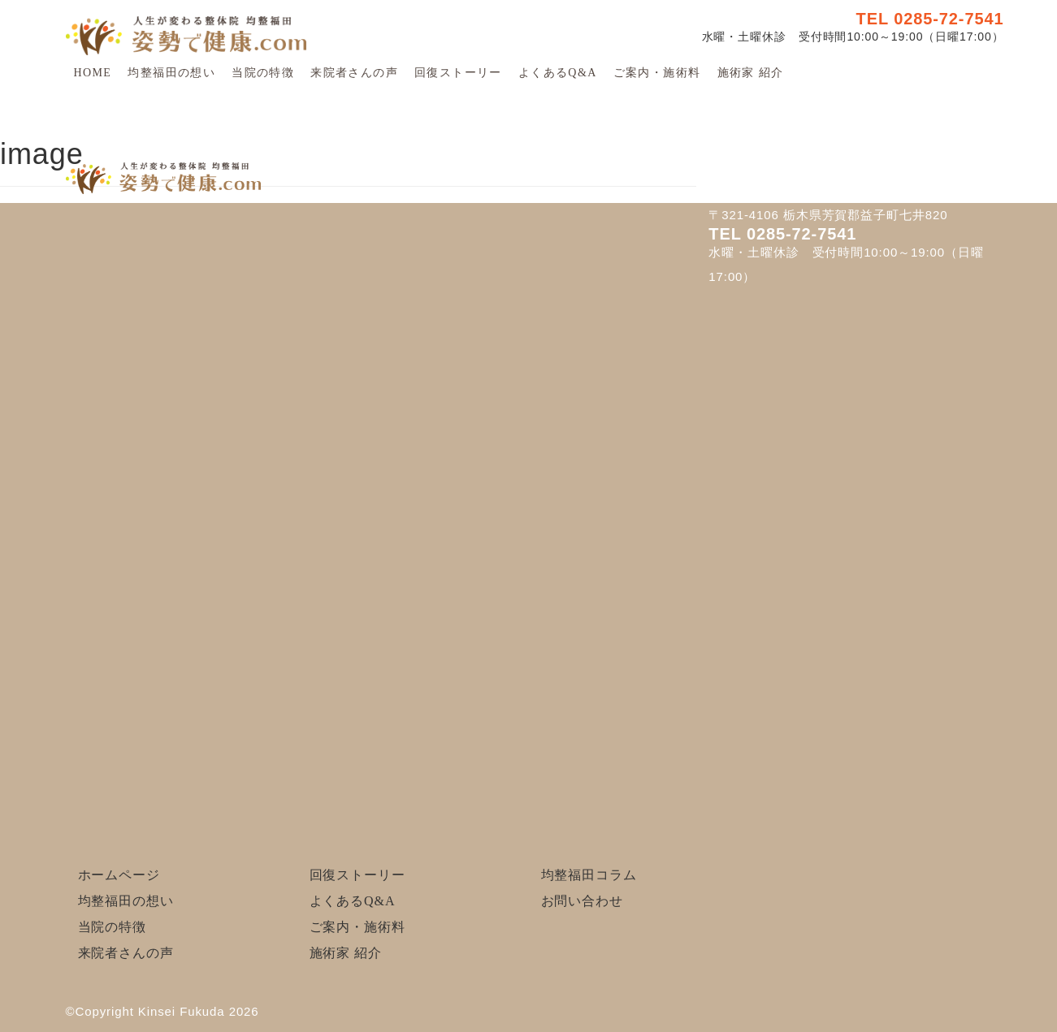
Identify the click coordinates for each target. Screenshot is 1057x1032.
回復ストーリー (458, 73)
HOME (93, 73)
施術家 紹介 (750, 73)
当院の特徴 (263, 73)
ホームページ (119, 875)
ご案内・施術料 (657, 73)
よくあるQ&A (557, 73)
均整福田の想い (171, 73)
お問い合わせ (582, 901)
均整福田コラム (589, 875)
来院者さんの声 (354, 73)
